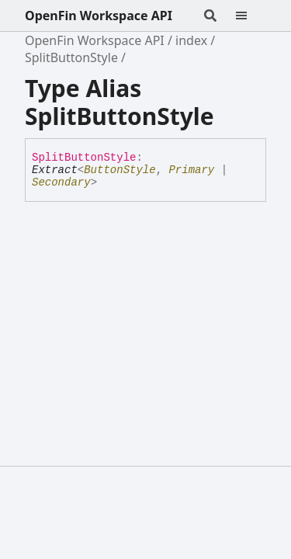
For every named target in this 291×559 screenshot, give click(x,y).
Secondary (61, 182)
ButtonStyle (119, 170)
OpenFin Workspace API (98, 15)
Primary (191, 170)
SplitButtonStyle (71, 57)
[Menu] (250, 15)
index (191, 40)
